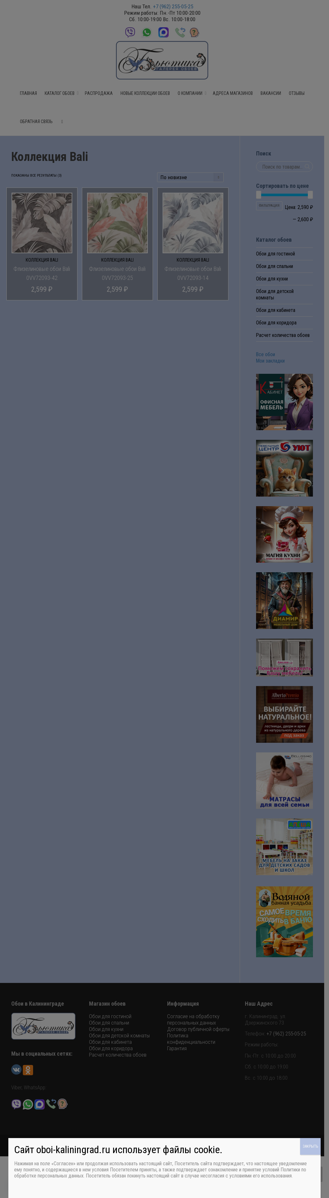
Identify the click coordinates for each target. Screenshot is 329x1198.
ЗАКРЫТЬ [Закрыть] (310, 1146)
